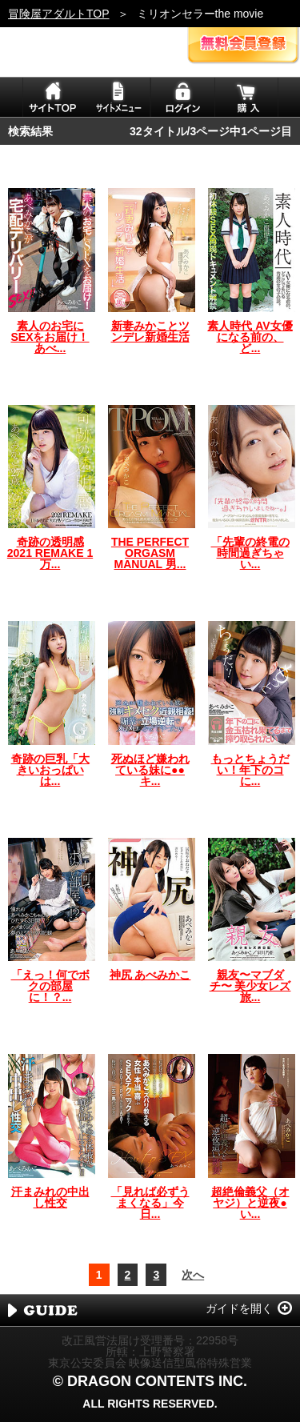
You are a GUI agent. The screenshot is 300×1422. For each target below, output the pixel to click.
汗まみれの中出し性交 (50, 1197)
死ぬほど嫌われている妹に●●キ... (150, 769)
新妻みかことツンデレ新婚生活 (150, 331)
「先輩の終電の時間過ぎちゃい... (250, 553)
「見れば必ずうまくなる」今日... (150, 1202)
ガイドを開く (239, 1308)
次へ (193, 1274)
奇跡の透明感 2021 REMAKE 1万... (50, 553)
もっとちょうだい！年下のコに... (250, 769)
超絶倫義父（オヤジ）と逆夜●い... (250, 1202)
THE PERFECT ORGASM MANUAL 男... (150, 553)
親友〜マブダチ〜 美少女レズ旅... (250, 985)
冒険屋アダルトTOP (59, 13)
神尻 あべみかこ (150, 974)
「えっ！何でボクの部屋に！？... (50, 985)
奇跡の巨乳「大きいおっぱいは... (50, 769)
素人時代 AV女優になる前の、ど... (249, 336)
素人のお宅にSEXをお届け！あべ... (49, 336)
